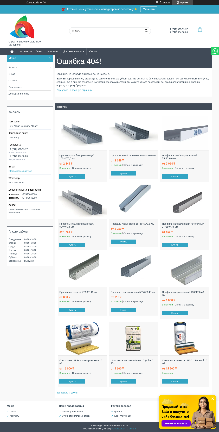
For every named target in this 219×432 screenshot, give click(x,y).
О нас (39, 51)
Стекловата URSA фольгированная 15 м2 (80, 362)
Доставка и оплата (73, 51)
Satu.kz (124, 425)
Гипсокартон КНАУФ (72, 411)
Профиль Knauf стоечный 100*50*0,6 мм (133, 155)
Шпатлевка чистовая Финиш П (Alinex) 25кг (132, 362)
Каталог (24, 51)
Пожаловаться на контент (123, 429)
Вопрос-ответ (16, 87)
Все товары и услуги (67, 392)
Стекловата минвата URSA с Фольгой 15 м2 (184, 362)
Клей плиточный (122, 416)
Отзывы (13, 80)
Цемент (118, 411)
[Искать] (146, 30)
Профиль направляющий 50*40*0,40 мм (133, 292)
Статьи (93, 51)
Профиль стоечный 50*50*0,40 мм (78, 292)
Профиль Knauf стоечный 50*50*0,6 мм (132, 223)
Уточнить (149, 9)
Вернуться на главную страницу (74, 90)
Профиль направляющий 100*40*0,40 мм (183, 294)
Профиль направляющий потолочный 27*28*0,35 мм (183, 225)
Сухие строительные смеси (76, 416)
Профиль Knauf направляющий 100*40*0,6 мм (76, 157)
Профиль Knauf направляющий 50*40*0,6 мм (76, 225)
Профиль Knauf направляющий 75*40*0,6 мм (179, 157)
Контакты (53, 51)
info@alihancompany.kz (20, 171)
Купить (72, 176)
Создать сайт (33, 2)
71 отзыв (165, 2)
